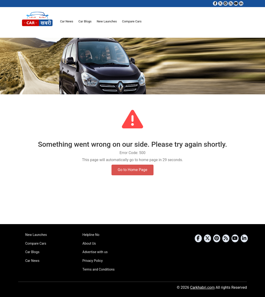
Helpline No (91, 235)
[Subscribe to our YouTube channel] (236, 3)
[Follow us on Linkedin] (241, 3)
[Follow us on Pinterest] (225, 3)
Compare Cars (131, 21)
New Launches (107, 21)
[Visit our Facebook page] (215, 3)
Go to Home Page (132, 169)
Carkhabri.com (202, 287)
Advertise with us (95, 252)
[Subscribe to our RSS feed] (230, 3)
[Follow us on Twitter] (220, 3)
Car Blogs (84, 21)
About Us (89, 243)
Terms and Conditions (99, 269)
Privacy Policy (93, 261)
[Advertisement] (132, 206)
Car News (66, 21)
